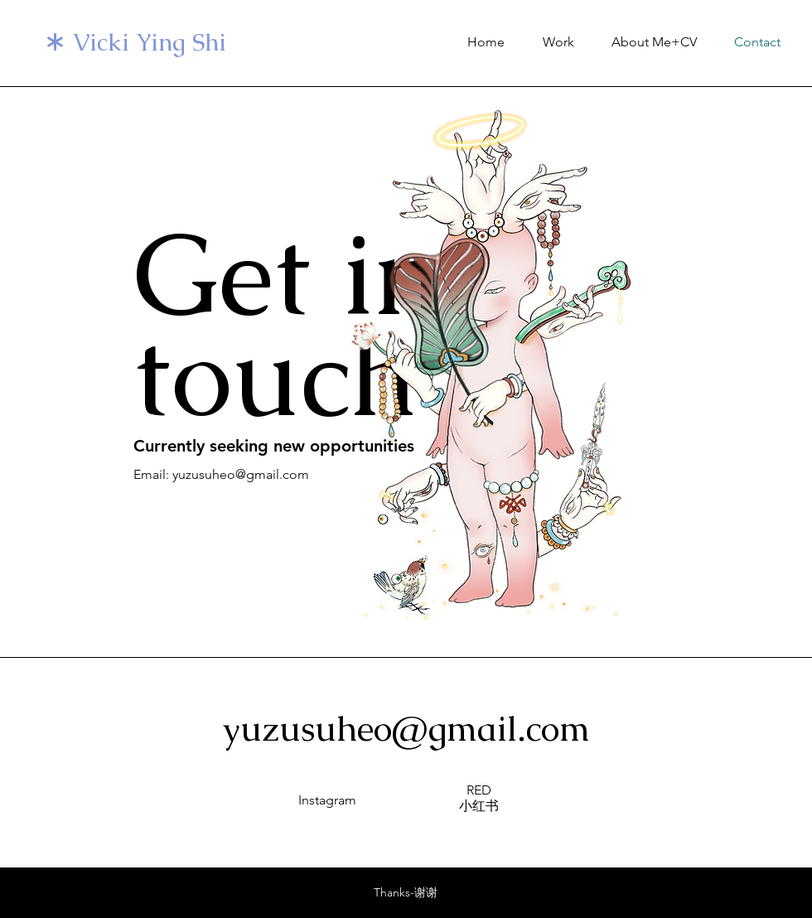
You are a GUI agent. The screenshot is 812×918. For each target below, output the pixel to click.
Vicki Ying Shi (149, 42)
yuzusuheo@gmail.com (406, 728)
